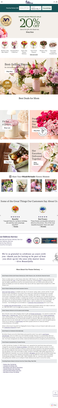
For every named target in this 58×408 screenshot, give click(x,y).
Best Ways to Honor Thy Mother (11, 372)
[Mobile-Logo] (29, 2)
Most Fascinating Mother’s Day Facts (12, 370)
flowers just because (36, 313)
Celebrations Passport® (10, 327)
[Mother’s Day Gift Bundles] (37, 163)
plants (39, 280)
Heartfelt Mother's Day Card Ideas (11, 369)
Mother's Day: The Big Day (9, 364)
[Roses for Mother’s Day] (37, 130)
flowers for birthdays (22, 347)
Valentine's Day (14, 315)
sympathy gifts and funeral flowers (12, 305)
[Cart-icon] (56, 2)
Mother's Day (5, 315)
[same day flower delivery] (24, 48)
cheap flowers (19, 321)
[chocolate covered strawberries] (53, 48)
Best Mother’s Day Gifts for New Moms (13, 367)
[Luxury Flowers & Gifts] (7, 127)
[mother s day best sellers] (5, 47)
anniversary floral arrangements (36, 302)
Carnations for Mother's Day (10, 366)
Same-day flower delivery (8, 291)
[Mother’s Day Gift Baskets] (9, 162)
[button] (15, 221)
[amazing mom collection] (14, 47)
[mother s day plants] (43, 47)
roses (14, 280)
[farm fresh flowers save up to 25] (34, 47)
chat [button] (25, 299)
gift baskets (32, 353)
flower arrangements (49, 315)
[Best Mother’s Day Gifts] (9, 71)
